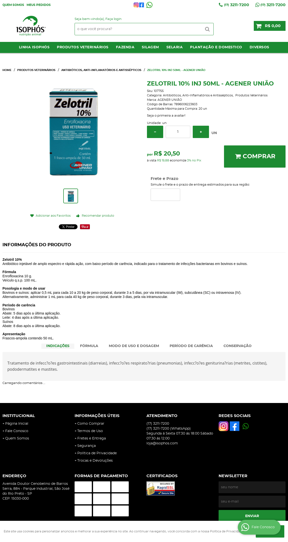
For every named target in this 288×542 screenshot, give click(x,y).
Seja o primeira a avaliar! (166, 115)
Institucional (18, 416)
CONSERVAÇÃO (238, 346)
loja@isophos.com (162, 443)
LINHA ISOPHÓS (34, 47)
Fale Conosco (16, 431)
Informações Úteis (97, 416)
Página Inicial (16, 423)
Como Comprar (90, 423)
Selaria (174, 47)
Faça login (113, 19)
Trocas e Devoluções (95, 460)
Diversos (259, 47)
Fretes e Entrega (91, 438)
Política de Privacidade (97, 453)
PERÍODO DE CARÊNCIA (191, 346)
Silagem (150, 47)
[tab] (57, 346)
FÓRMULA (89, 346)
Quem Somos (13, 4)
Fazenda (125, 47)
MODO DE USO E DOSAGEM (134, 346)
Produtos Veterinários (83, 47)
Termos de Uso (90, 431)
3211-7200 (236, 5)
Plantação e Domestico (216, 47)
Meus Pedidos (39, 4)
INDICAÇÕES (57, 346)
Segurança (86, 446)
